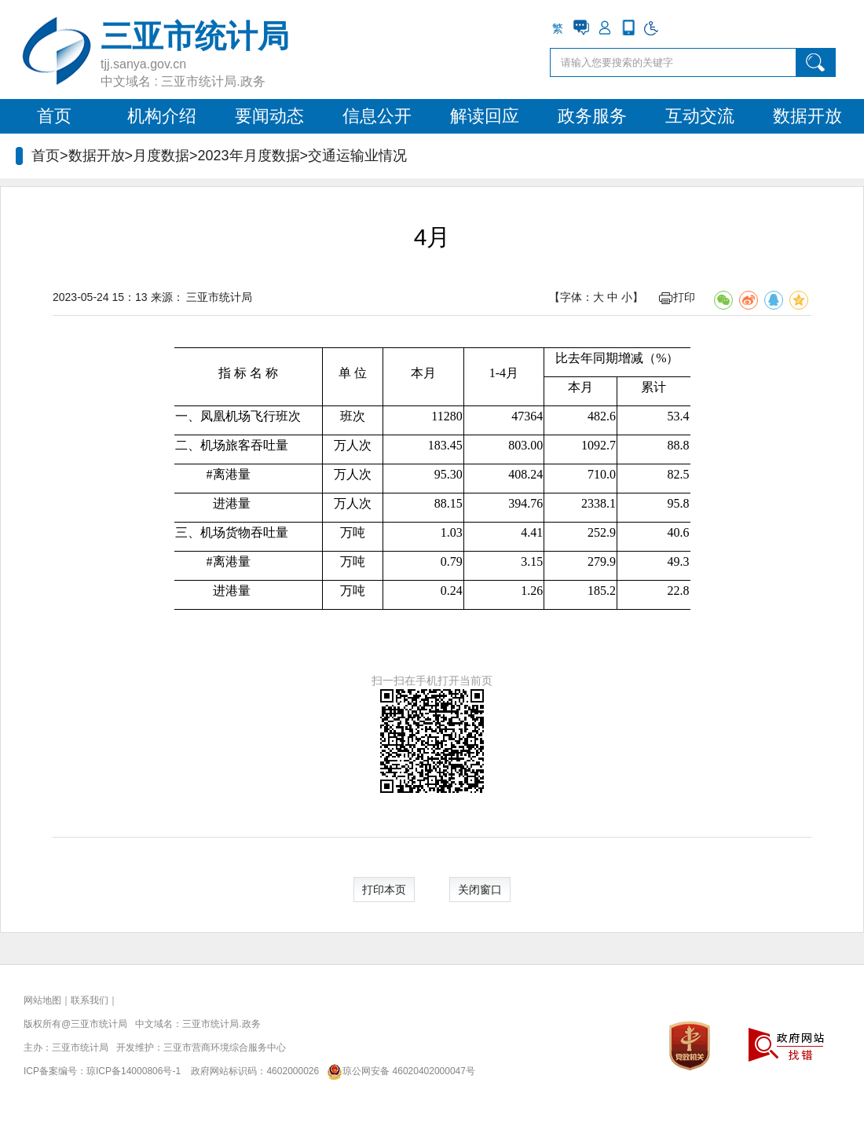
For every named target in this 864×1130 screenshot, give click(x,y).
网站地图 (42, 1000)
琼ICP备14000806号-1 (133, 1071)
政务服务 (592, 116)
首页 (54, 116)
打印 (677, 297)
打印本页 (384, 889)
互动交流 (699, 116)
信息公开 (377, 116)
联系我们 (89, 1000)
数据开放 (807, 116)
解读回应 (484, 116)
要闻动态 (269, 116)
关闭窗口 (480, 889)
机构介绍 (161, 116)
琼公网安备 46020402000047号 (398, 1071)
